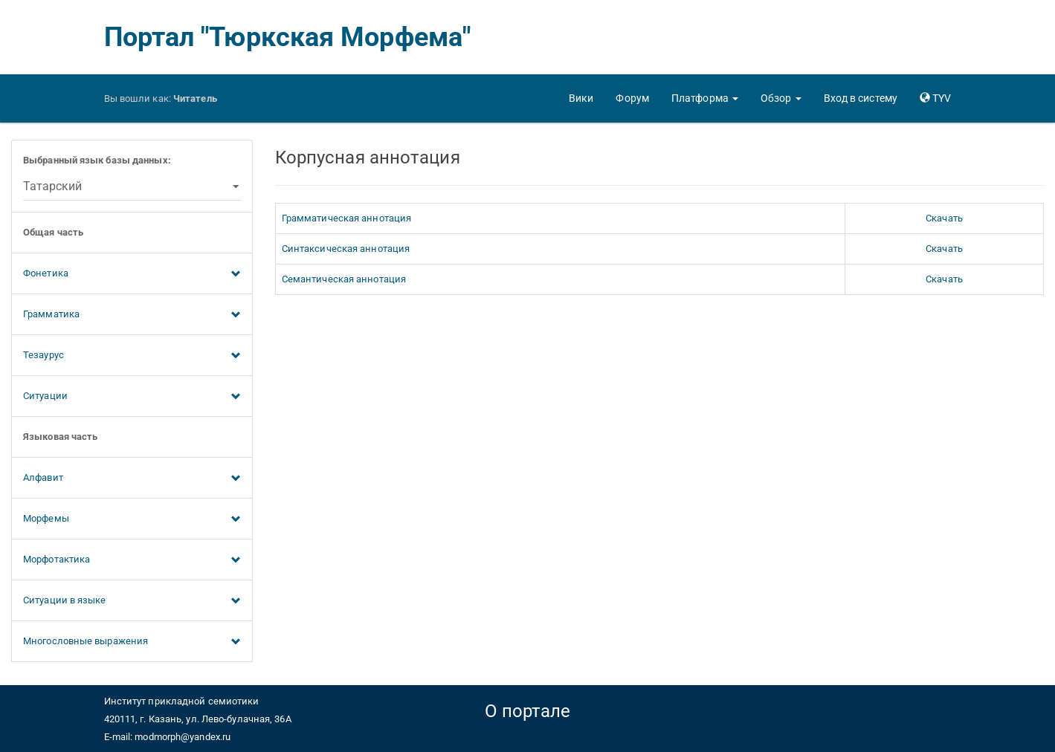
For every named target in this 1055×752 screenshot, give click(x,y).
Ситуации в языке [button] (132, 601)
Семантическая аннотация (344, 279)
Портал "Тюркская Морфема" (287, 37)
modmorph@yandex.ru (182, 736)
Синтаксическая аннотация (346, 248)
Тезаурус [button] (132, 356)
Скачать (944, 218)
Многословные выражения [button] (132, 642)
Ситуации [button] (132, 397)
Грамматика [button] (132, 315)
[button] (704, 98)
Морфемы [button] (132, 519)
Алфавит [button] (132, 478)
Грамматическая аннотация (346, 218)
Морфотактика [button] (132, 560)
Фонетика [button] (132, 274)
